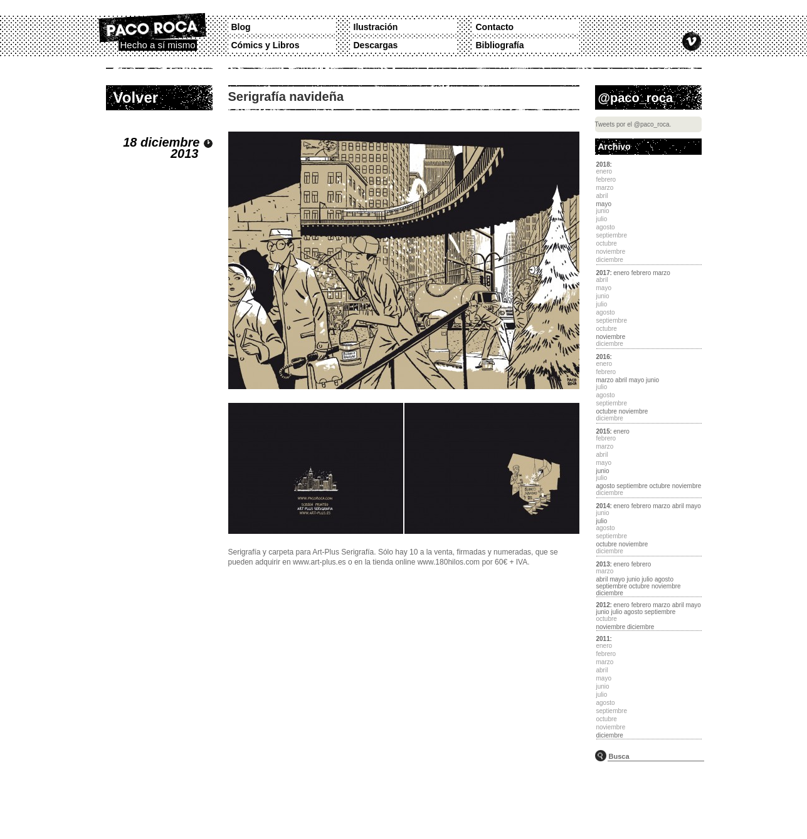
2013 (603, 564)
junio (652, 380)
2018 (603, 164)
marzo (661, 272)
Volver (136, 97)
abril (621, 380)
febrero (641, 272)
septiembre (631, 485)
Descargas (376, 45)
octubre (606, 411)
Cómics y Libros (265, 45)
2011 (603, 638)
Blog (241, 27)
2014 (603, 506)
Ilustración (376, 27)
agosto (605, 485)
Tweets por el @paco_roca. (633, 124)
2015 (603, 431)
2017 (603, 272)
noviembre (611, 336)
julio (602, 521)
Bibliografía (500, 45)
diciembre (609, 593)
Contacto (495, 27)
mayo (603, 204)
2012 (603, 605)
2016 (603, 356)
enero (621, 272)
